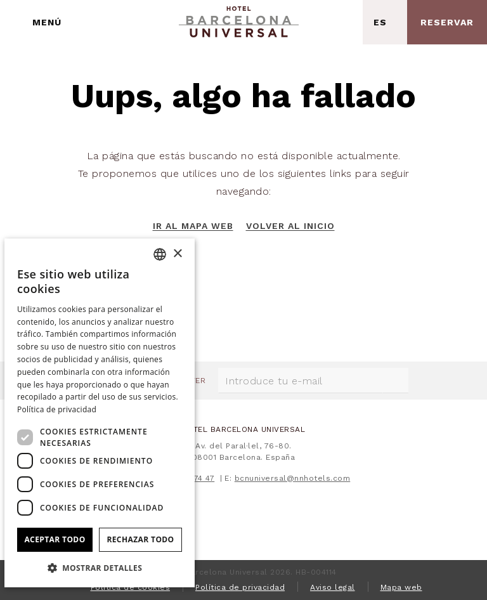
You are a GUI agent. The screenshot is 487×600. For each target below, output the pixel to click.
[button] (99, 567)
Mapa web (401, 587)
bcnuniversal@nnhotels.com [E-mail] (293, 478)
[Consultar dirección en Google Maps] (340, 22)
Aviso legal (332, 587)
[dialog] (99, 412)
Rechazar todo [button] (140, 539)
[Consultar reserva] (447, 22)
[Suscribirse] (395, 380)
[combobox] (159, 254)
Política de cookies (131, 587)
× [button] (177, 254)
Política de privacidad (240, 587)
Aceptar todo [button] (54, 539)
